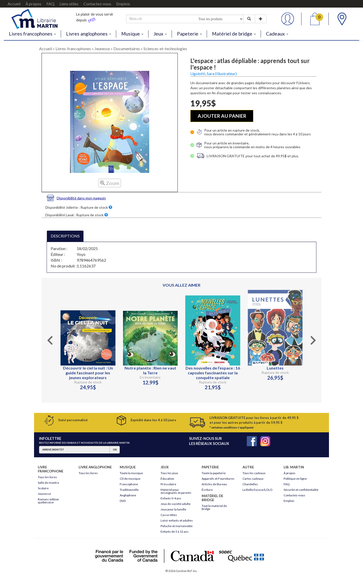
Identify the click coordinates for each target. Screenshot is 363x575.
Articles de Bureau (214, 484)
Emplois (123, 3)
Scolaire (43, 488)
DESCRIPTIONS (65, 235)
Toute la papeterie (214, 473)
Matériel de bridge (234, 34)
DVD (123, 501)
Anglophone (128, 495)
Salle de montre (48, 483)
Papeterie (189, 34)
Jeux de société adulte (176, 504)
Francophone (129, 484)
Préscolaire (168, 484)
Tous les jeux (169, 473)
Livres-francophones (73, 48)
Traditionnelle (129, 490)
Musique (132, 34)
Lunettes (275, 368)
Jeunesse (102, 48)
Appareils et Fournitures (218, 478)
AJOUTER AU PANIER (222, 116)
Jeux (160, 34)
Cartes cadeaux (253, 478)
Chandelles (250, 484)
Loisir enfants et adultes (177, 520)
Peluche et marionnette (177, 526)
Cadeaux (277, 34)
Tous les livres (47, 477)
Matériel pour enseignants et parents (176, 491)
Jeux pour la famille (173, 509)
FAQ (50, 3)
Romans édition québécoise (48, 500)
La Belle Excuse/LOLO (258, 490)
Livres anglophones (88, 34)
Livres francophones (32, 34)
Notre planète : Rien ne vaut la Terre (150, 370)
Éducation (167, 478)
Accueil (14, 3)
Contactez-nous (97, 3)
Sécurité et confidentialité (301, 490)
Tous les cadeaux (254, 473)
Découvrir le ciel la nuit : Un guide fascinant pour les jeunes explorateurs (88, 373)
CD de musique (130, 478)
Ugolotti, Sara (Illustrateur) (213, 73)
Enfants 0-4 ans (171, 498)
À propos (33, 3)
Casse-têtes (169, 515)
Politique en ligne (295, 478)
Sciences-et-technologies (165, 48)
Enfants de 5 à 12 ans (175, 531)
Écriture (207, 490)
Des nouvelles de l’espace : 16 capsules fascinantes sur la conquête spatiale (213, 373)
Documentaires (126, 48)
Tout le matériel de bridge (214, 507)
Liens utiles (68, 3)
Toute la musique (131, 473)
